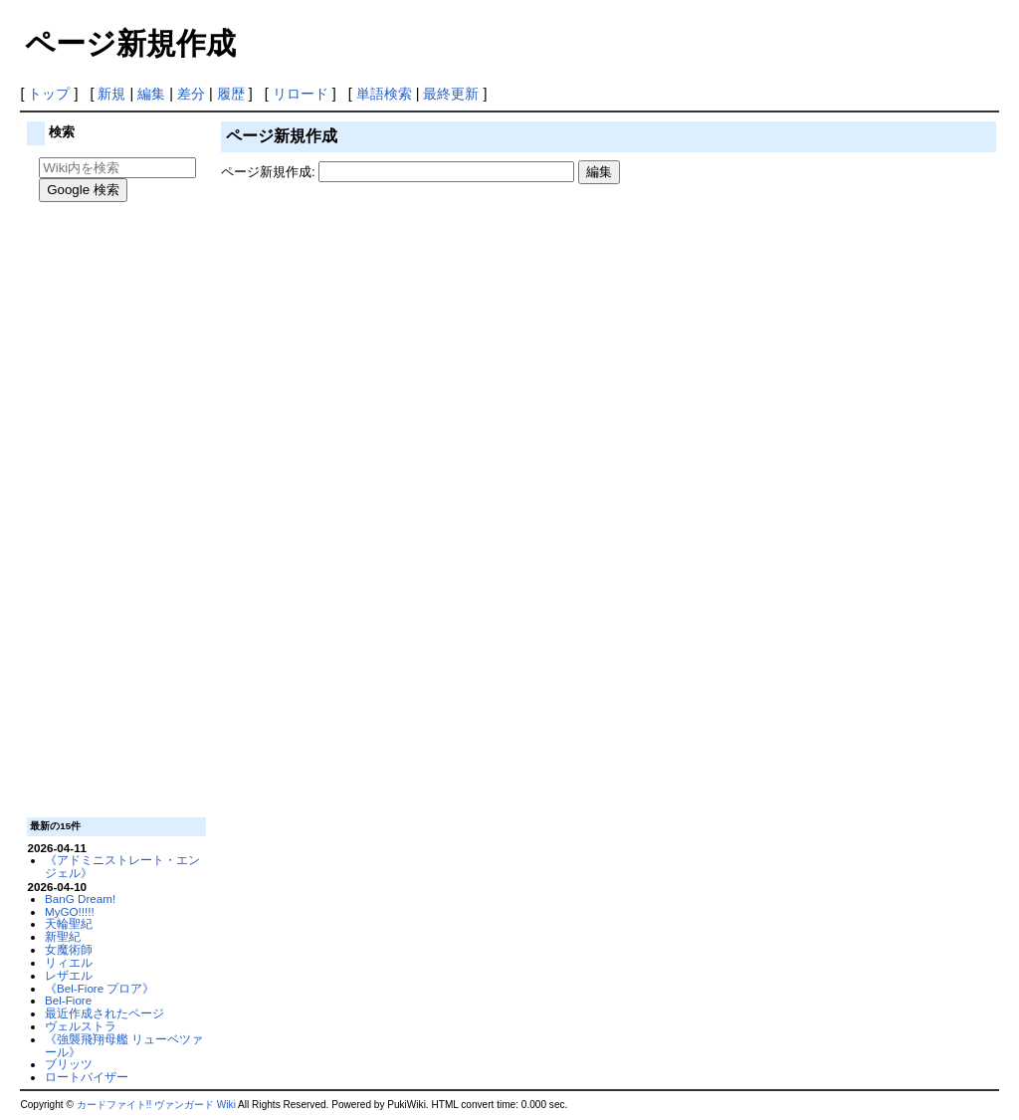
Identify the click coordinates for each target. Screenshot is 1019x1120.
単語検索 (384, 94)
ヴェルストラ (80, 1025)
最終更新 (451, 94)
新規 (111, 94)
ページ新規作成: (268, 171)
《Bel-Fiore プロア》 (100, 988)
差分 (191, 94)
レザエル (69, 975)
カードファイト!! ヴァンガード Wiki (156, 1104)
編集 (151, 94)
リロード (300, 94)
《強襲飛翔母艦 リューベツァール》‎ (124, 1045)
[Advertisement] (114, 512)
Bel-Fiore (68, 1000)
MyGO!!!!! (70, 911)
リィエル (69, 962)
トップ (49, 94)
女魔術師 (69, 949)
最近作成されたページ (104, 1013)
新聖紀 (63, 936)
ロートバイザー (86, 1076)
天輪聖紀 (69, 923)
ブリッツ (69, 1063)
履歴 (231, 94)
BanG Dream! (80, 898)
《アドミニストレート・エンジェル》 (122, 866)
